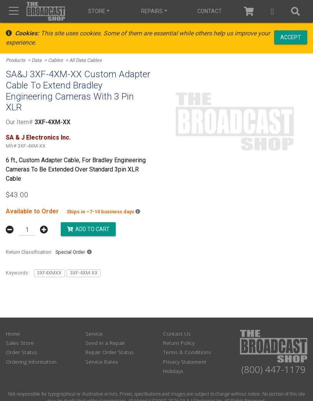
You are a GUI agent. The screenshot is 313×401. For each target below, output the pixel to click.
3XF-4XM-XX (84, 273)
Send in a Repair (105, 342)
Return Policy (179, 342)
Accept (290, 37)
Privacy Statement (184, 361)
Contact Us (177, 333)
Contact (209, 11)
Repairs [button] (152, 11)
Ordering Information (31, 361)
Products (15, 60)
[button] (272, 11)
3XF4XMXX (49, 273)
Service (94, 333)
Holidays (173, 370)
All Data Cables (85, 60)
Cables (55, 60)
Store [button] (96, 11)
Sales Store (20, 342)
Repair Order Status (109, 352)
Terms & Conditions (187, 352)
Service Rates (101, 361)
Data (37, 60)
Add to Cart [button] (88, 229)
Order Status (21, 352)
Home (13, 333)
